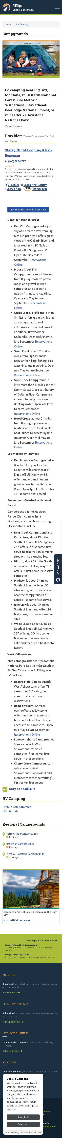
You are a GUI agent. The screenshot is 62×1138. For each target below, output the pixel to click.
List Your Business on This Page (28, 209)
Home (8, 24)
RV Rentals (11, 811)
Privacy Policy (12, 1132)
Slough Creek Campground (17, 955)
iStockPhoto (35, 43)
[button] (6, 58)
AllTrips (17, 6)
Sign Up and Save (13, 1021)
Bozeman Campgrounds (20, 843)
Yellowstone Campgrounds (22, 833)
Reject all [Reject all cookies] (23, 1124)
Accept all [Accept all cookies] (23, 1117)
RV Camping (22, 24)
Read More (13, 126)
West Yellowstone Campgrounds (25, 853)
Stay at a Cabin (22, 789)
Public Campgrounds (17, 807)
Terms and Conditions (31, 1132)
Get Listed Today (12, 1050)
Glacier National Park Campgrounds (21, 945)
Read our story (11, 992)
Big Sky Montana (23, 9)
